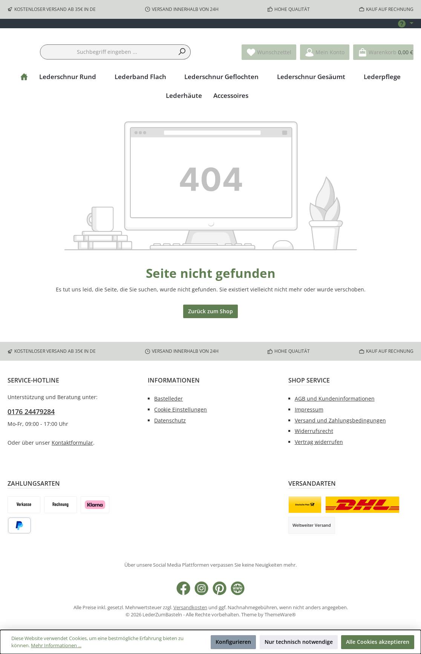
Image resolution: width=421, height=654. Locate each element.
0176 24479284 (31, 411)
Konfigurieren (233, 641)
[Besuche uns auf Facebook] (183, 588)
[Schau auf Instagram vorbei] (201, 588)
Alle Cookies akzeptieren (377, 641)
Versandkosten (190, 608)
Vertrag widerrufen (319, 442)
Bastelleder (168, 398)
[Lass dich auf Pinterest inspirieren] (219, 588)
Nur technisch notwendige (299, 641)
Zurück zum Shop (210, 334)
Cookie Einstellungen (180, 409)
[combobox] (107, 75)
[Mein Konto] (324, 76)
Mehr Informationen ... (56, 645)
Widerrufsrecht (314, 431)
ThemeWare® (280, 614)
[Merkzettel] (269, 76)
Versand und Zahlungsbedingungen (340, 420)
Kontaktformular (72, 442)
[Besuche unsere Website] (237, 588)
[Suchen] (182, 75)
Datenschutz (170, 420)
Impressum (309, 409)
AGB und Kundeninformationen (335, 398)
